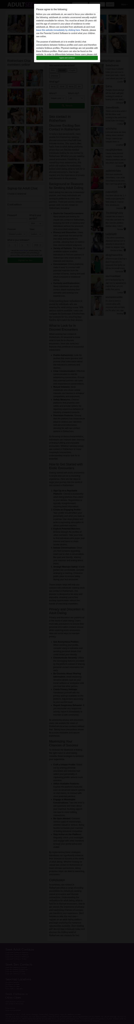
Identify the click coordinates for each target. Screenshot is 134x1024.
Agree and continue (67, 58)
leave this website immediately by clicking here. (58, 30)
